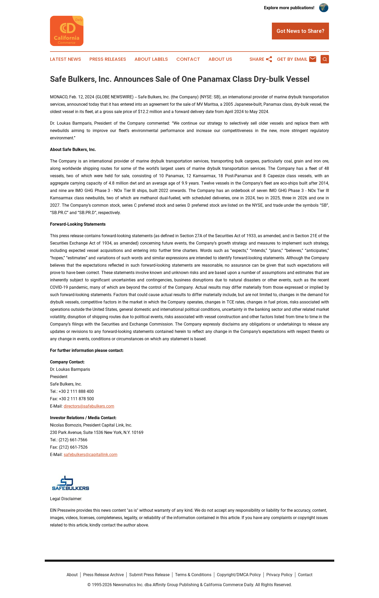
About (72, 574)
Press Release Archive (103, 574)
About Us (220, 59)
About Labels (151, 59)
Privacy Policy (279, 574)
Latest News (65, 59)
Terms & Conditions (193, 574)
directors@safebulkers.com (89, 406)
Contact (188, 59)
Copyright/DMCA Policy (239, 574)
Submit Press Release (149, 574)
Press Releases (107, 59)
